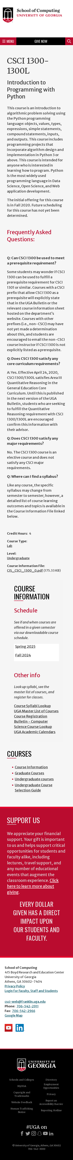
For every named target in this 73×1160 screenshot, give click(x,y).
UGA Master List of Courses (36, 711)
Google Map (14, 1015)
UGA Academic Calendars (34, 732)
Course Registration (30, 716)
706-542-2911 (28, 1006)
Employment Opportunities (51, 1086)
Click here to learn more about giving (33, 886)
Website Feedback (21, 1102)
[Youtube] (45, 1133)
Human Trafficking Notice (22, 1110)
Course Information (31, 767)
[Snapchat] (39, 1133)
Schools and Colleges (21, 1079)
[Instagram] (33, 1133)
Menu (8, 41)
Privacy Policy (15, 986)
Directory (51, 1079)
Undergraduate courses (34, 779)
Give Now (40, 41)
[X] (28, 1133)
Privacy (51, 1094)
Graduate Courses (29, 773)
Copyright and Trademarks (21, 1094)
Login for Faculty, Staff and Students (31, 991)
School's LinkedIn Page (20, 1028)
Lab (9, 546)
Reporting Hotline (51, 1110)
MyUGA (21, 1086)
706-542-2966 (23, 1011)
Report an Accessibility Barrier (51, 1102)
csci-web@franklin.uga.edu (25, 1002)
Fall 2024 (23, 655)
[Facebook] (22, 1133)
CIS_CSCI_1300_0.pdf (25, 570)
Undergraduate (18, 558)
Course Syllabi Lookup (32, 706)
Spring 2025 (25, 646)
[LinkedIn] (51, 1133)
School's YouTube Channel (8, 1028)
